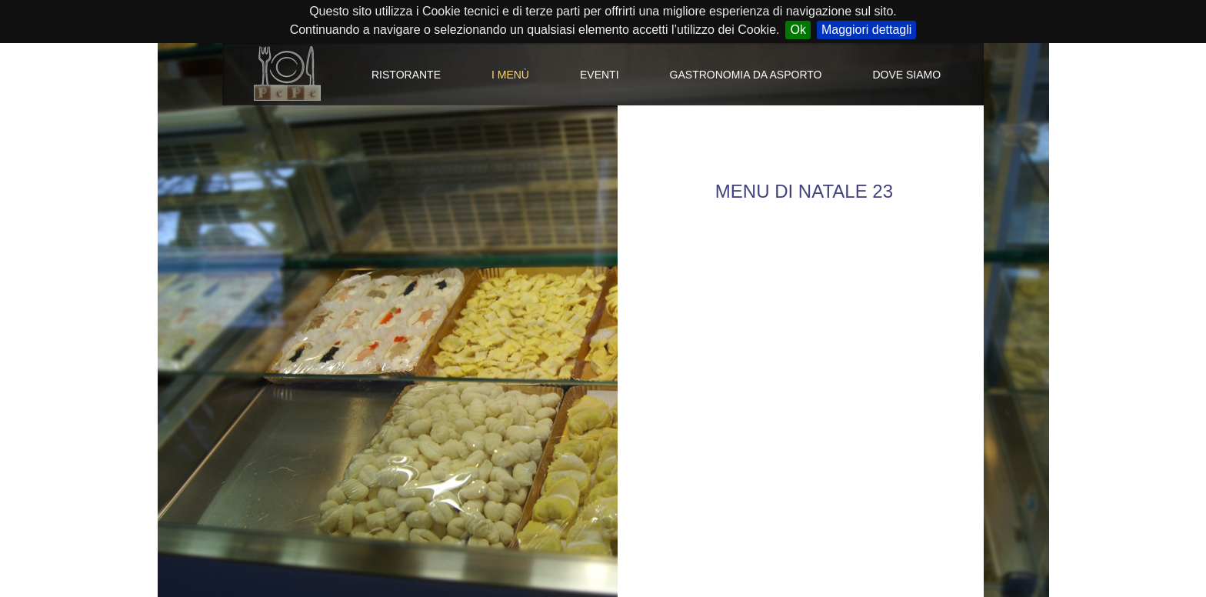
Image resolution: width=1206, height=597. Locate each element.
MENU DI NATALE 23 (804, 191)
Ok (797, 29)
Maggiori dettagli (866, 29)
